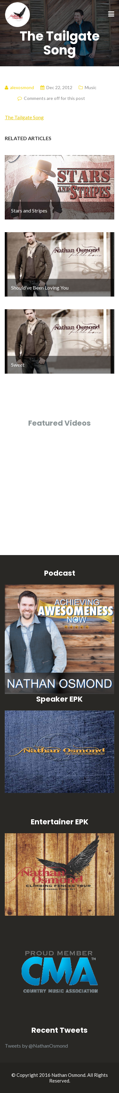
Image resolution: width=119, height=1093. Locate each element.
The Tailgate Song (24, 117)
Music (90, 87)
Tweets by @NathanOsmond (36, 1046)
